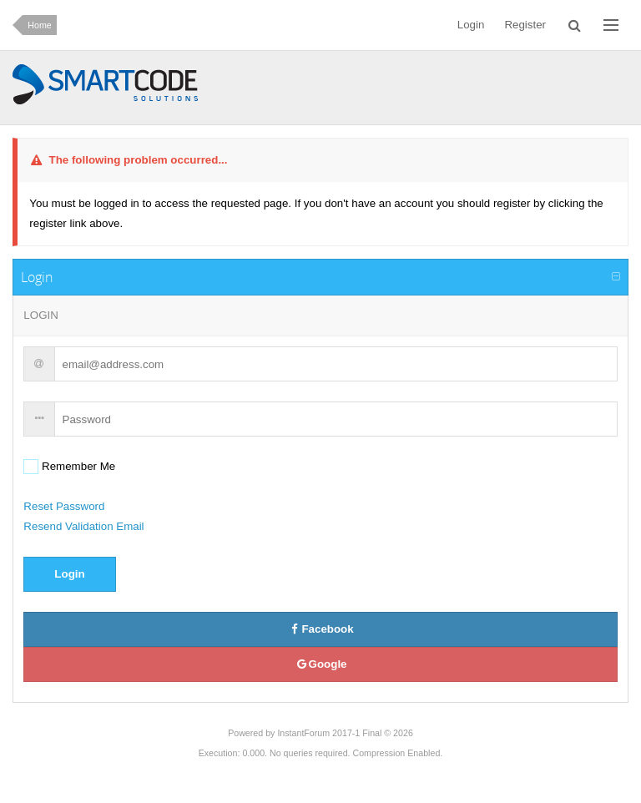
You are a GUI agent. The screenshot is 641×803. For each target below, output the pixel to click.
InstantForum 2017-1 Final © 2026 (344, 733)
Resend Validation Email (83, 526)
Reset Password (63, 506)
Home (39, 25)
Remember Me (76, 466)
